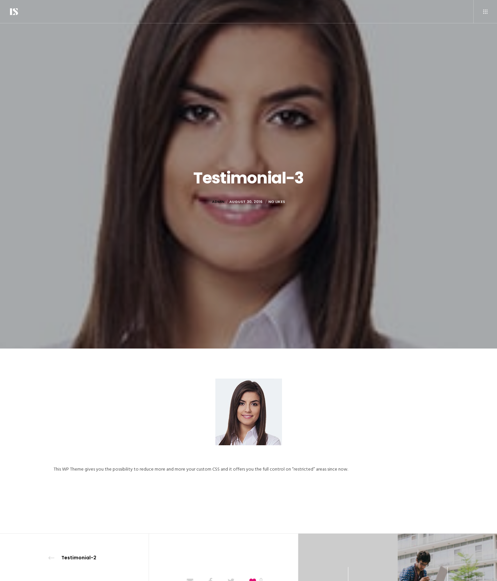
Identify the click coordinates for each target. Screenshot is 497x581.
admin (218, 213)
